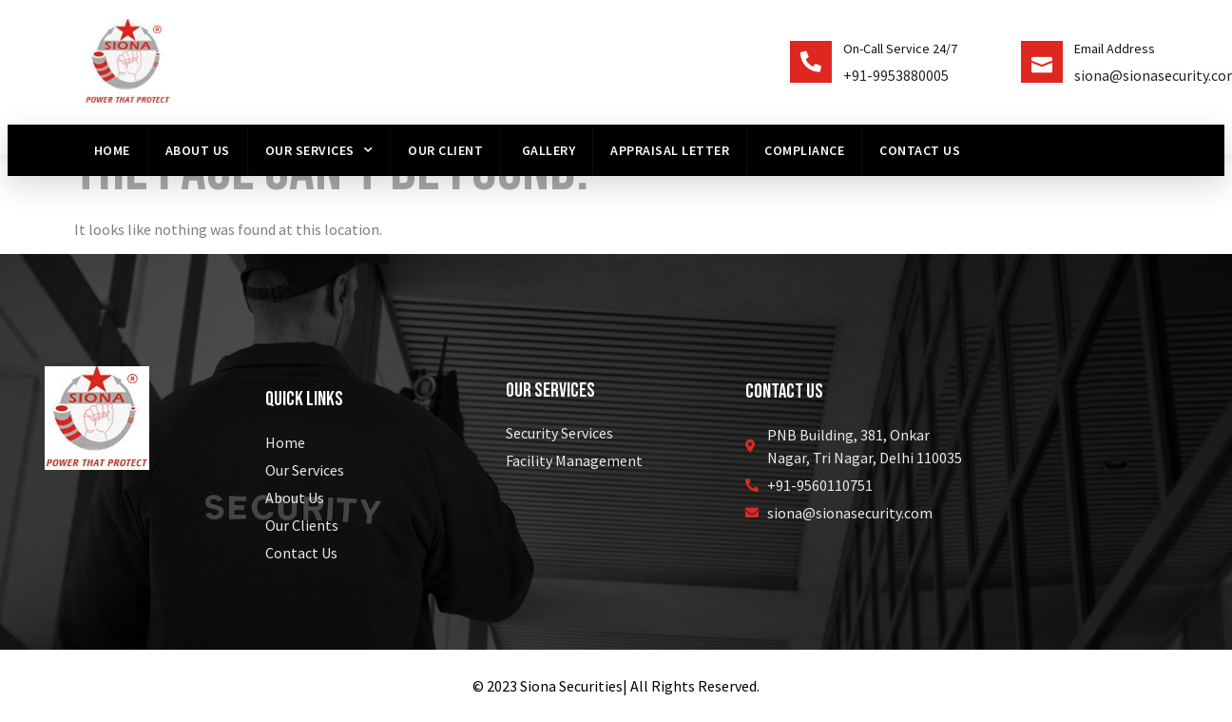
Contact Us (919, 150)
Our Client (445, 150)
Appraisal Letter (669, 150)
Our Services (319, 150)
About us (197, 150)
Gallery (546, 150)
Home (112, 150)
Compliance (804, 150)
